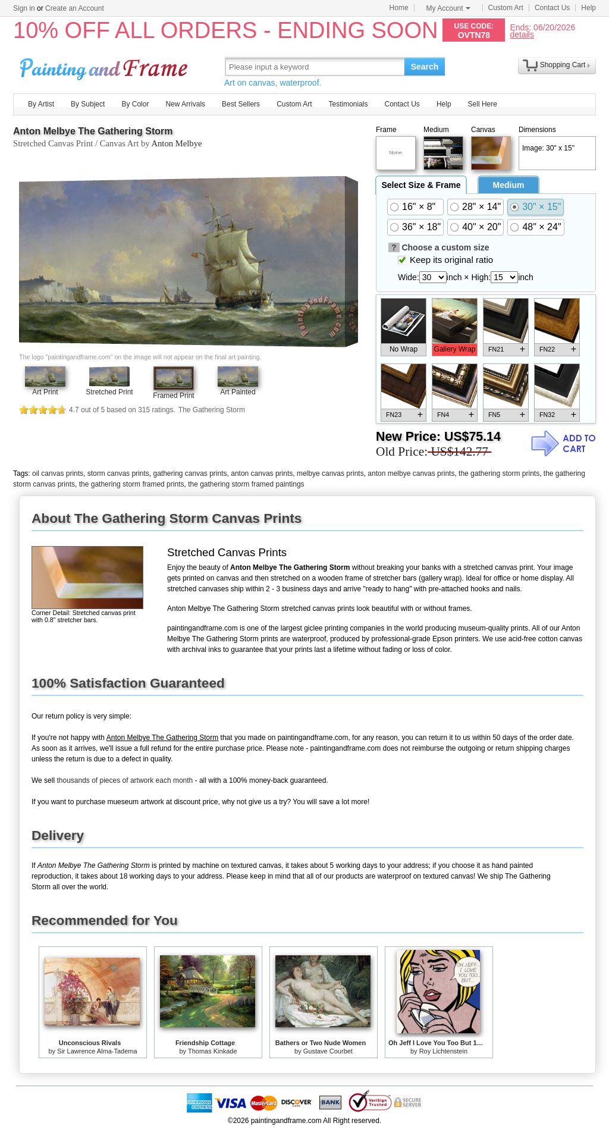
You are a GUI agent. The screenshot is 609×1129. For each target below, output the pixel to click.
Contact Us (552, 8)
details (521, 34)
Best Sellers (241, 104)
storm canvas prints (118, 473)
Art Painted (237, 392)
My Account (448, 8)
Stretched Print (109, 392)
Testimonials (348, 104)
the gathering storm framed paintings (246, 484)
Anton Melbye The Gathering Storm (92, 131)
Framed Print (173, 395)
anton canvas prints (262, 473)
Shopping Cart (563, 65)
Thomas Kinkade (212, 1051)
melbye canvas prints (330, 473)
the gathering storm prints (499, 473)
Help (588, 8)
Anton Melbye (176, 143)
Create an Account (74, 8)
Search (425, 66)
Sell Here (482, 104)
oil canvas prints (57, 473)
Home (399, 8)
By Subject (88, 104)
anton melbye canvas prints (411, 473)
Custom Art (505, 8)
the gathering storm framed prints (131, 484)
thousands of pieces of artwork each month (124, 780)
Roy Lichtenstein (443, 1051)
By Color (135, 104)
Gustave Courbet (328, 1051)
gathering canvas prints (190, 473)
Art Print (45, 392)
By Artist (41, 104)
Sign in (24, 8)
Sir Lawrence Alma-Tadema (97, 1051)
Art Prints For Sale (105, 66)
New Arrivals (185, 104)
